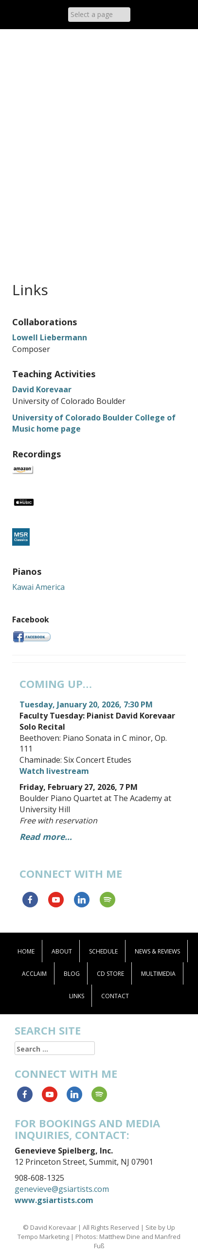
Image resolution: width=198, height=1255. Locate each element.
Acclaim (34, 974)
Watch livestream (54, 771)
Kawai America (38, 587)
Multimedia (158, 974)
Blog (72, 974)
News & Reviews (157, 951)
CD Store (110, 974)
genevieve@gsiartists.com (62, 1189)
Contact (115, 996)
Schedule (103, 951)
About (62, 951)
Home (26, 951)
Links (76, 996)
